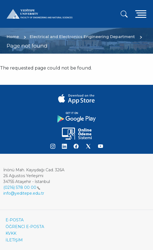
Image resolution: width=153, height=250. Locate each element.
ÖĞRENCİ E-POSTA (25, 226)
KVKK (11, 233)
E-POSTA (15, 219)
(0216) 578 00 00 (21, 187)
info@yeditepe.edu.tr (23, 193)
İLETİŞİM (14, 239)
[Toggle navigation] (140, 13)
